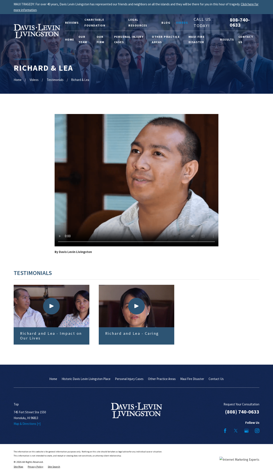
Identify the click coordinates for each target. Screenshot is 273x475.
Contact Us (216, 379)
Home (53, 379)
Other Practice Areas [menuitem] (166, 39)
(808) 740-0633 (242, 411)
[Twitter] (236, 430)
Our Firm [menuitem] (101, 39)
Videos (182, 23)
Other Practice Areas (162, 379)
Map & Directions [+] (27, 424)
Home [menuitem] (69, 39)
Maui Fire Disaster (192, 379)
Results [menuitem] (227, 39)
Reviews (72, 23)
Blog (165, 23)
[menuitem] (18, 466)
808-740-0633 (240, 22)
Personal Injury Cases (129, 379)
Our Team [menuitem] (82, 39)
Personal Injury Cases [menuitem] (129, 39)
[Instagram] (257, 430)
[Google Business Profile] (246, 430)
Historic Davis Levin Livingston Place (86, 379)
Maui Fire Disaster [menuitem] (197, 39)
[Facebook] (225, 430)
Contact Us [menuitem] (245, 39)
